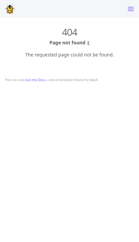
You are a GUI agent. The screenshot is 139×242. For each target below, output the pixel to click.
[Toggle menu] (131, 9)
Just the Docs (35, 80)
